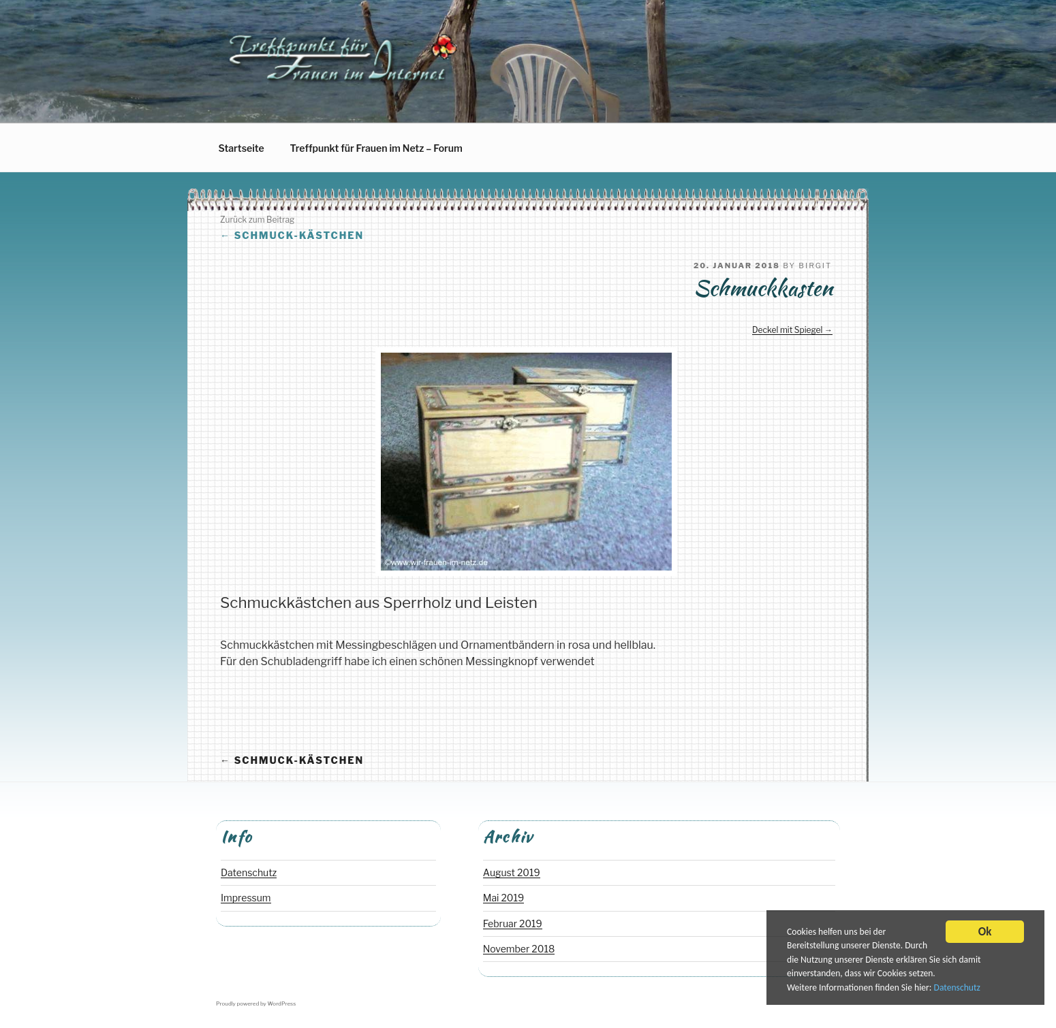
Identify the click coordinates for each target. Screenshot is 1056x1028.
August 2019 (511, 872)
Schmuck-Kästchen (292, 235)
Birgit (815, 265)
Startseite (241, 148)
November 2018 (519, 948)
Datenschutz (957, 989)
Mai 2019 (503, 897)
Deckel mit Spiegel (787, 330)
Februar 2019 (512, 923)
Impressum (246, 897)
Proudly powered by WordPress (256, 1003)
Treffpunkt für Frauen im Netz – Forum (376, 148)
